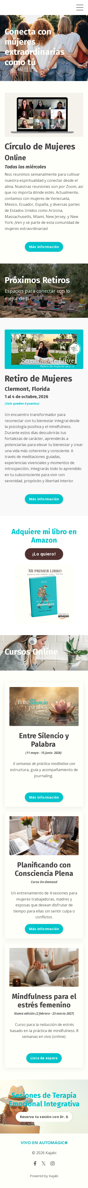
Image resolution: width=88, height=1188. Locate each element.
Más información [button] (44, 247)
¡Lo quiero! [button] (44, 554)
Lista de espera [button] (44, 1058)
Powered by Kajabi (44, 1176)
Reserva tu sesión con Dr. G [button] (44, 1116)
